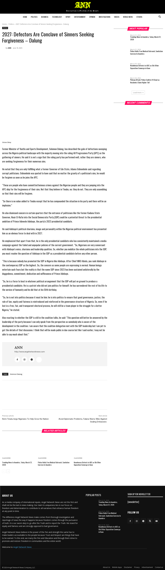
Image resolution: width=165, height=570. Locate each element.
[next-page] (8, 471)
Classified (6, 458)
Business (44, 16)
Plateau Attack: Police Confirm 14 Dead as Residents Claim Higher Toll (145, 81)
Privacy (137, 567)
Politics (34, 16)
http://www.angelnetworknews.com (29, 352)
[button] (160, 17)
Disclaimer (128, 567)
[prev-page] (3, 471)
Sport (68, 16)
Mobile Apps (117, 567)
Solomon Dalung (16, 374)
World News (128, 16)
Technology (57, 16)
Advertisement (147, 567)
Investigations (104, 16)
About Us (106, 567)
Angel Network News (22, 547)
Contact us (159, 567)
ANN (9, 48)
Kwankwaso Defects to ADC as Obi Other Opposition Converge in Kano (87, 463)
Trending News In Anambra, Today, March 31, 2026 (17, 463)
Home (25, 16)
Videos (116, 16)
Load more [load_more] (138, 92)
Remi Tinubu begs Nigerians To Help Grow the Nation (25, 419)
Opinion (92, 16)
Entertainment (80, 16)
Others (139, 16)
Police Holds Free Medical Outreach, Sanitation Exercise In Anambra (53, 463)
